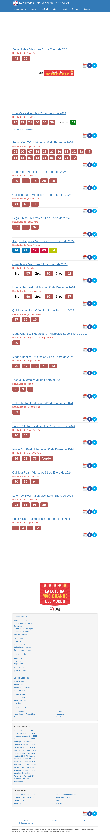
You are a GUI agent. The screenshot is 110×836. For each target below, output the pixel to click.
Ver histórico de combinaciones (24, 129)
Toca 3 (58, 717)
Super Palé (18, 658)
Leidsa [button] (34, 9)
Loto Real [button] (45, 9)
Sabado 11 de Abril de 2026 (24, 759)
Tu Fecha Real (19, 697)
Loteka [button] (55, 9)
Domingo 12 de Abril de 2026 (25, 756)
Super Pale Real (20, 700)
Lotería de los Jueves (22, 632)
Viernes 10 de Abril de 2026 (24, 762)
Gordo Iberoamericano (22, 650)
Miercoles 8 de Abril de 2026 (25, 764)
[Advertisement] (55, 29)
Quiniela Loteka (20, 717)
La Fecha (17, 641)
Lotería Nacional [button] (20, 9)
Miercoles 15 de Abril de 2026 (25, 750)
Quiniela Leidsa (20, 671)
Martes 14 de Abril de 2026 (24, 753)
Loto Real (17, 703)
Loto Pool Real (19, 690)
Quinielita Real (19, 694)
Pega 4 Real (18, 685)
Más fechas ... (19, 782)
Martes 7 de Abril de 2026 (24, 767)
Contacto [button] (88, 9)
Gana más (18, 626)
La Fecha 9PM (19, 644)
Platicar (84, 820)
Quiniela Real (19, 682)
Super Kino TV (19, 668)
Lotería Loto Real (22, 678)
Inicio (26, 820)
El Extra (59, 711)
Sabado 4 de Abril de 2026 (24, 773)
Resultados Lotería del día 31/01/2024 (44, 3)
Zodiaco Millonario (21, 638)
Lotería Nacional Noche (23, 623)
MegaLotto (60, 714)
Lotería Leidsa (20, 654)
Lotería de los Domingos (23, 629)
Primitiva (58, 803)
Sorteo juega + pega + (22, 647)
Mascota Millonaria (21, 634)
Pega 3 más (18, 664)
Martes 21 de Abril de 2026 (24, 739)
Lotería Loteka (20, 707)
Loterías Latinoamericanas (65, 795)
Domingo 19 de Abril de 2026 (25, 742)
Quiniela (58, 800)
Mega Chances (19, 711)
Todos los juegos (20, 620)
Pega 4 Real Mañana (22, 687)
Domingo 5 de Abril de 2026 (24, 770)
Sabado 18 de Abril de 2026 (24, 745)
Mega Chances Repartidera (24, 714)
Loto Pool (17, 661)
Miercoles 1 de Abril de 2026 (25, 779)
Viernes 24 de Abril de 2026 (24, 733)
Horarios (65, 9)
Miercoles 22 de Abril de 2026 (25, 736)
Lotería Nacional (21, 616)
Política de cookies (26, 823)
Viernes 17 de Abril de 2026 (24, 747)
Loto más (17, 674)
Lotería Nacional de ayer (23, 730)
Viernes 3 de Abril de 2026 (24, 776)
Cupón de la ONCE (62, 797)
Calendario (76, 9)
